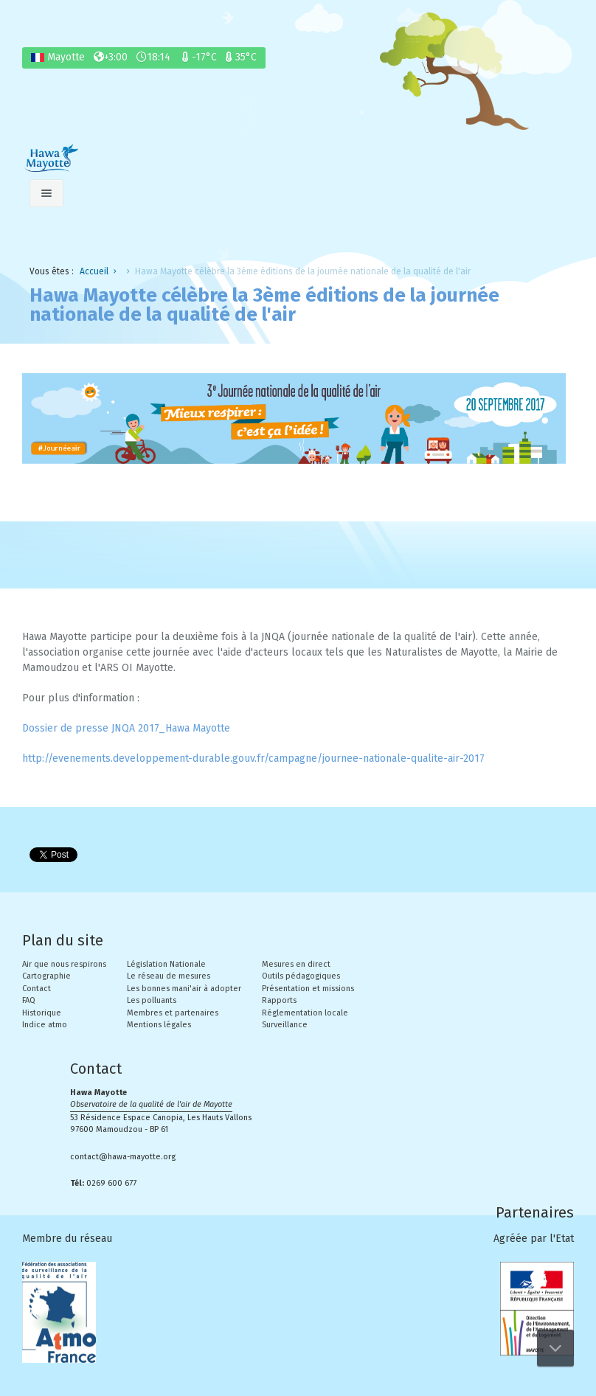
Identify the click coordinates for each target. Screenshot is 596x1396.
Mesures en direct (296, 964)
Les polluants (151, 1000)
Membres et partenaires (172, 1013)
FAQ (28, 1000)
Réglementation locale (305, 1013)
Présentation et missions (308, 988)
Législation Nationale (166, 964)
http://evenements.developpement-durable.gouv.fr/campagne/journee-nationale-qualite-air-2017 (253, 758)
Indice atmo (44, 1024)
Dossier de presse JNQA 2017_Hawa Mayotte (126, 728)
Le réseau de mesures (168, 976)
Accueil (94, 271)
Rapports (279, 1000)
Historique (41, 1013)
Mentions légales (159, 1024)
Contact (36, 988)
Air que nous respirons (64, 964)
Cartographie (46, 976)
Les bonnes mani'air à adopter (184, 988)
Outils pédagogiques (301, 976)
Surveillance (285, 1024)
